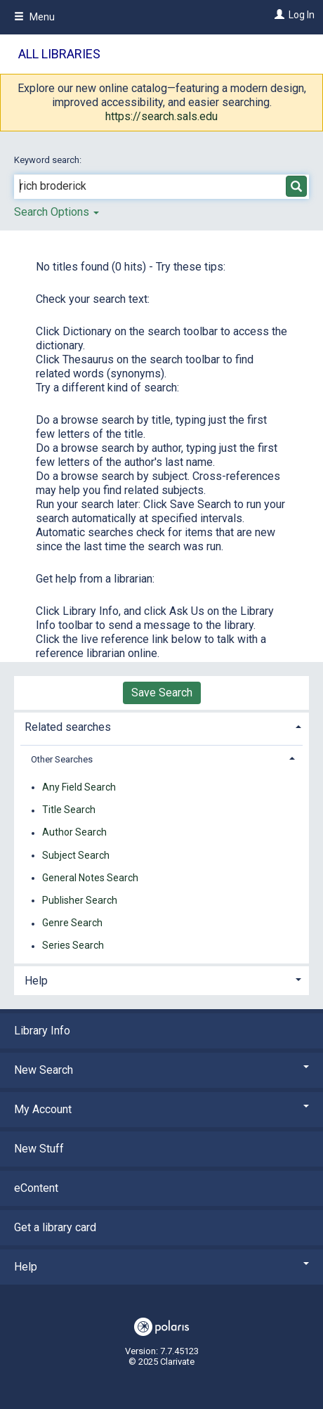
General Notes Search (90, 877)
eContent (36, 1188)
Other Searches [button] (62, 759)
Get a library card (55, 1227)
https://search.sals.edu (161, 116)
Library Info (42, 1030)
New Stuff (39, 1148)
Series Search (73, 946)
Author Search (74, 832)
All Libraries (59, 53)
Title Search (68, 810)
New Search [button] (161, 1070)
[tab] (161, 725)
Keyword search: (49, 160)
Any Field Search (79, 787)
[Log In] (277, 14)
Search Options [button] (56, 212)
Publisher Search (79, 900)
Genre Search (72, 923)
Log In (302, 14)
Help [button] (36, 980)
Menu (34, 16)
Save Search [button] (161, 692)
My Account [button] (161, 1109)
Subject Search (76, 855)
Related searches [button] (68, 727)
